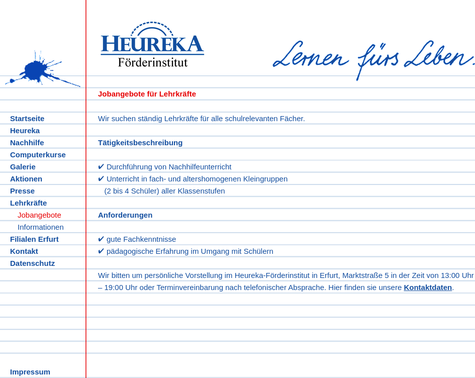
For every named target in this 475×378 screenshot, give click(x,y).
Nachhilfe (27, 142)
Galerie (23, 166)
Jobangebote (39, 215)
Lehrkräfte (28, 203)
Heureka (25, 130)
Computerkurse (38, 154)
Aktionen (26, 178)
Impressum (30, 371)
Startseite (27, 118)
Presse (22, 190)
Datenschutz (32, 263)
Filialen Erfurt (34, 239)
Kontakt (24, 251)
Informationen (41, 227)
